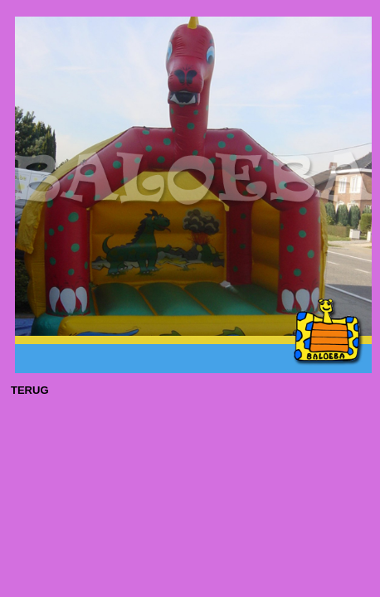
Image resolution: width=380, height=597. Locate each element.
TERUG (30, 390)
